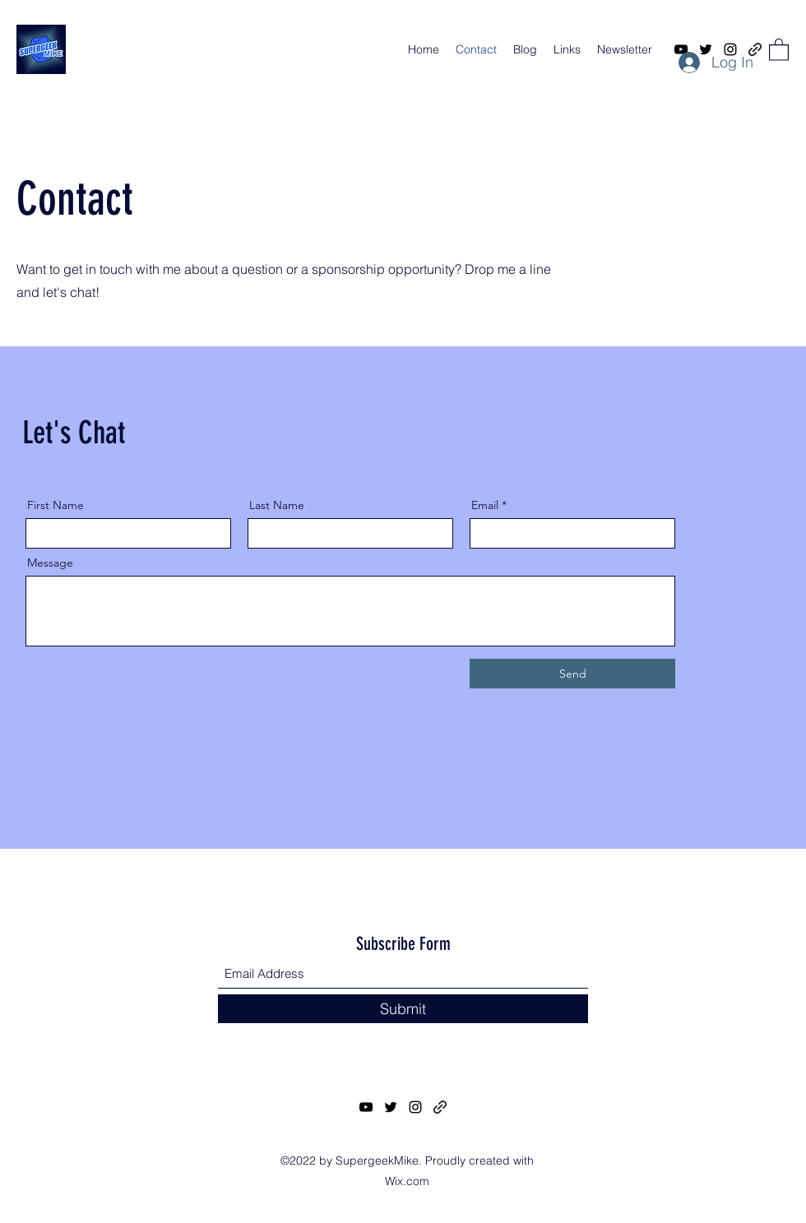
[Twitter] (390, 1107)
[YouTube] (366, 1107)
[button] (779, 49)
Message (50, 562)
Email (484, 505)
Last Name (276, 505)
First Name (55, 505)
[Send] (572, 673)
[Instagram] (415, 1107)
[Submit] (403, 1008)
